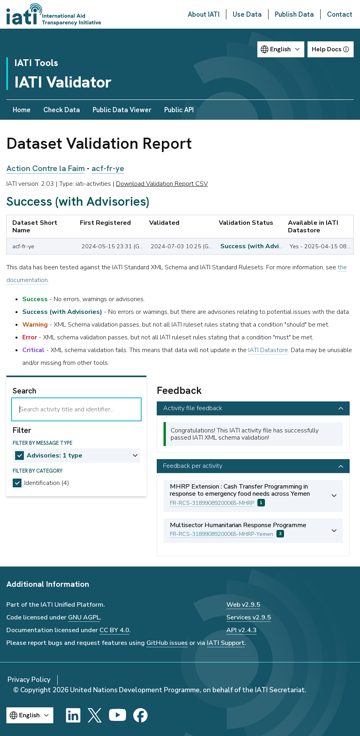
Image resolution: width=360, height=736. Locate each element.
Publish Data (294, 14)
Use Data (247, 14)
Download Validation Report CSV (162, 183)
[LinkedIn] (73, 715)
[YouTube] (117, 715)
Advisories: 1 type (54, 455)
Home (22, 109)
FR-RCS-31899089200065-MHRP (212, 503)
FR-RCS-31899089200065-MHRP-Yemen (221, 534)
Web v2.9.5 (243, 604)
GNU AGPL (84, 617)
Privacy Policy (29, 679)
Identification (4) (46, 483)
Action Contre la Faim (45, 168)
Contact (339, 14)
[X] (95, 715)
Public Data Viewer (122, 109)
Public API (179, 109)
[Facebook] (140, 715)
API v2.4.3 (241, 630)
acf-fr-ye (107, 168)
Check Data (61, 109)
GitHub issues (167, 643)
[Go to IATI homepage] (53, 14)
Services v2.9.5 (248, 617)
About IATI (204, 14)
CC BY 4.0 (114, 630)
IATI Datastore (268, 350)
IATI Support (226, 643)
